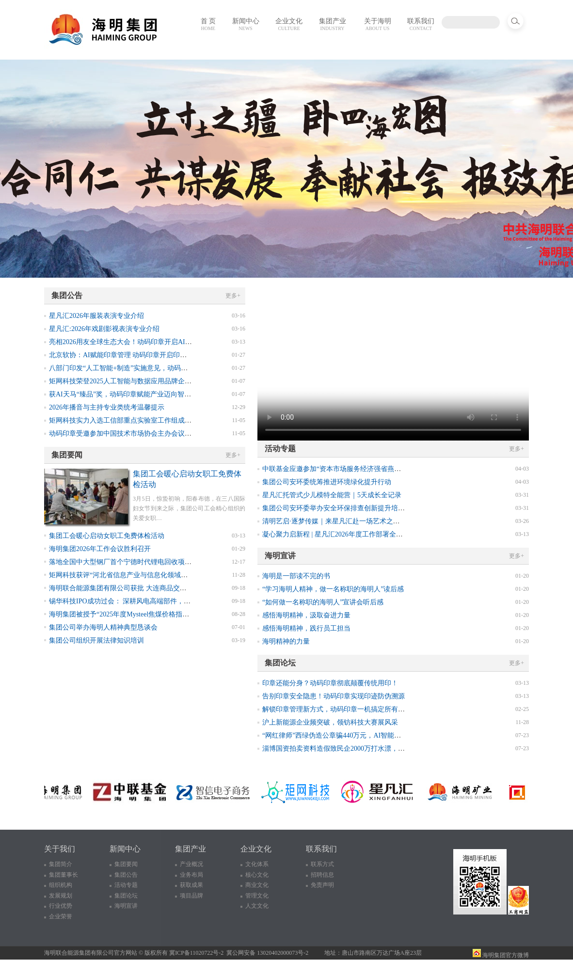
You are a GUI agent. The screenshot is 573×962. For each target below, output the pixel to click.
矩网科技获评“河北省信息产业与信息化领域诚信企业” (130, 575)
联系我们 (420, 24)
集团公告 (126, 874)
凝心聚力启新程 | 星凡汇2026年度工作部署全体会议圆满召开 (353, 534)
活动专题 (126, 885)
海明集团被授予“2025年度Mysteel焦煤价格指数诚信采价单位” (141, 614)
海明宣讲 (126, 905)
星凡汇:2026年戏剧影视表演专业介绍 (104, 328)
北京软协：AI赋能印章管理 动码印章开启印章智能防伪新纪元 (141, 355)
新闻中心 (245, 24)
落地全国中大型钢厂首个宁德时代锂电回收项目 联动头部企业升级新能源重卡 (165, 562)
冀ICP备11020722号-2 (196, 952)
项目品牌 (191, 895)
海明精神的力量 (286, 641)
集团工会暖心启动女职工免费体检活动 (106, 535)
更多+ (232, 295)
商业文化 (257, 885)
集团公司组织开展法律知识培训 (96, 640)
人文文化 (257, 905)
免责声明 (322, 885)
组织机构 (60, 885)
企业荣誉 (60, 916)
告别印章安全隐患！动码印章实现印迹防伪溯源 (333, 696)
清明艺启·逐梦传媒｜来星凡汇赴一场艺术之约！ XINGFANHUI (356, 521)
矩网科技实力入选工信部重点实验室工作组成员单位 (127, 420)
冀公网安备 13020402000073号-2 (267, 952)
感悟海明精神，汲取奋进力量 (306, 615)
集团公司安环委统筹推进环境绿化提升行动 (326, 482)
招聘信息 (322, 874)
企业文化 (288, 24)
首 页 (208, 24)
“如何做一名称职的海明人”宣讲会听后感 (322, 602)
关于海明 (377, 24)
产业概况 (191, 864)
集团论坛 (126, 895)
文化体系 (257, 864)
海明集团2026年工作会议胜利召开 (100, 548)
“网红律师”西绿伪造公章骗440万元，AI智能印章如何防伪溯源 (355, 735)
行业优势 (60, 905)
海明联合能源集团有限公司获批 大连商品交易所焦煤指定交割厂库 (148, 588)
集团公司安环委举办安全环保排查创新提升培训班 (337, 508)
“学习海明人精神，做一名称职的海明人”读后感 (333, 589)
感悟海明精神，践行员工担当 (306, 628)
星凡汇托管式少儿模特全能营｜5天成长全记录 (331, 495)
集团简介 (60, 864)
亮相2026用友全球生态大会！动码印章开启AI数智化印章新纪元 (144, 342)
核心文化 (257, 874)
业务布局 (191, 874)
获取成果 (191, 885)
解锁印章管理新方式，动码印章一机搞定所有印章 (337, 709)
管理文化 (257, 895)
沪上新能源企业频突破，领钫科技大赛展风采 (330, 722)
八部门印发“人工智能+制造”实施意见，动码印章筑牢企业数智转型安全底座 (162, 368)
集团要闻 (126, 864)
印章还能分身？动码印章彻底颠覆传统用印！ (330, 683)
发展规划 (60, 895)
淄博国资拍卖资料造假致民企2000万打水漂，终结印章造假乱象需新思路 (370, 748)
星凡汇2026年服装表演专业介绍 (96, 315)
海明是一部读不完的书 (296, 576)
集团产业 (332, 24)
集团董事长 (63, 874)
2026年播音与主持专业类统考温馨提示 (106, 407)
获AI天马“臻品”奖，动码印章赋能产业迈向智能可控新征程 (137, 394)
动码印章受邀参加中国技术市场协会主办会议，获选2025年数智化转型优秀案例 (167, 433)
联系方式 (322, 864)
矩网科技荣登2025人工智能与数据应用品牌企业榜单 (127, 381)
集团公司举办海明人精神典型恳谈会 (103, 627)
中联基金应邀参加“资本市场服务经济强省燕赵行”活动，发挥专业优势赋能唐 (377, 469)
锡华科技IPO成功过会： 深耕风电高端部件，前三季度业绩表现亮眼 (150, 601)
